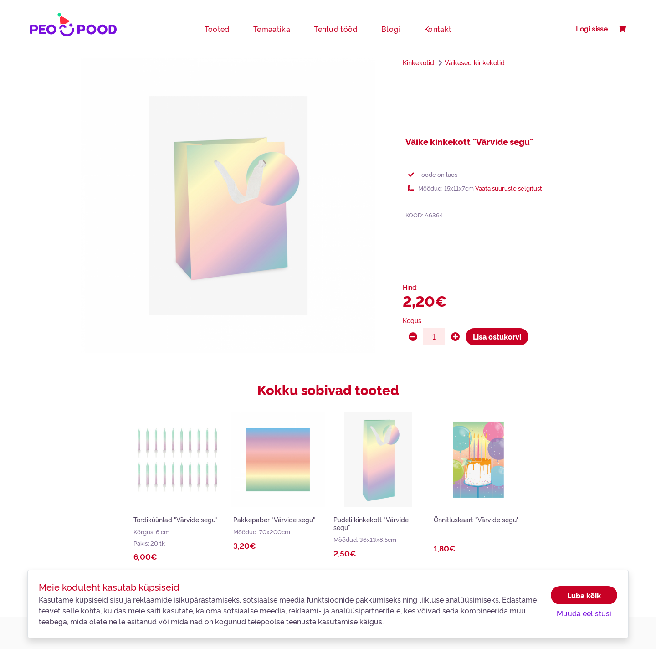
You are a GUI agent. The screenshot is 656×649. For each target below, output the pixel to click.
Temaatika (271, 29)
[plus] (455, 336)
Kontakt (437, 29)
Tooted (217, 29)
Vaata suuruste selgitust (508, 188)
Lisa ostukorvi (497, 336)
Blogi (390, 29)
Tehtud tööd (336, 29)
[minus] (413, 336)
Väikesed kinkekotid (475, 62)
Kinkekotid (418, 62)
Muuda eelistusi (584, 613)
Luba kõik (584, 595)
